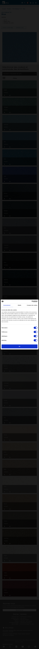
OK (19, 346)
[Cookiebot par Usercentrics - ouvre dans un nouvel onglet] (31, 301)
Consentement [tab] (6, 305)
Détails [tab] (19, 305)
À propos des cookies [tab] (32, 305)
